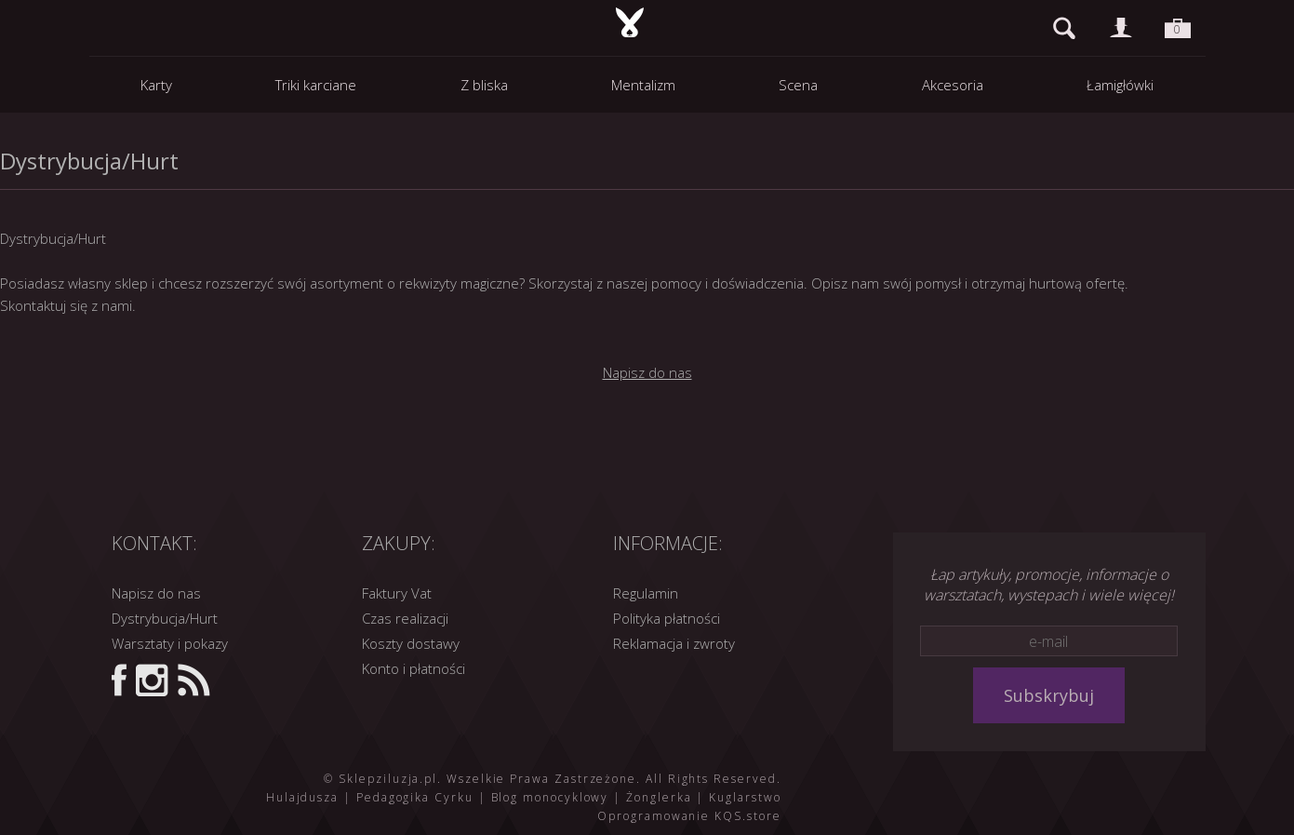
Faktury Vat (397, 593)
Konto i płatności (413, 668)
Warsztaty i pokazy (170, 643)
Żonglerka (658, 797)
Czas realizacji (405, 618)
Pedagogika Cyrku (415, 797)
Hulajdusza (302, 797)
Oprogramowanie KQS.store (688, 816)
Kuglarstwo (744, 797)
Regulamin (645, 593)
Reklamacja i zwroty (674, 643)
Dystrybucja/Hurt (165, 618)
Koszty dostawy (411, 643)
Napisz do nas (647, 372)
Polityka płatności (666, 618)
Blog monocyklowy (550, 797)
